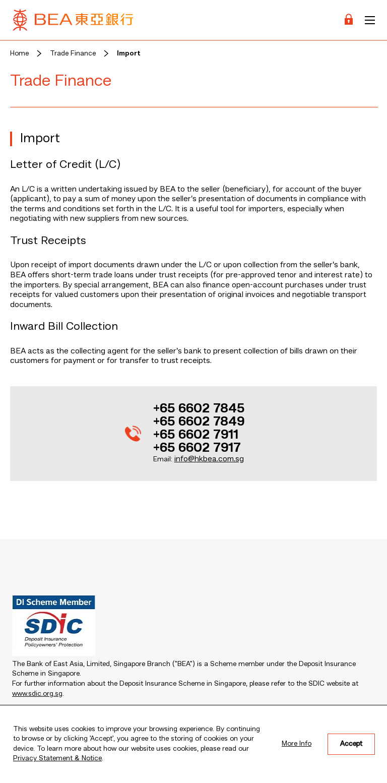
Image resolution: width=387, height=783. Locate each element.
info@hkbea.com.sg (209, 459)
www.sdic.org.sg (37, 693)
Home (19, 53)
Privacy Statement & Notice (57, 758)
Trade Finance (73, 53)
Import (129, 53)
